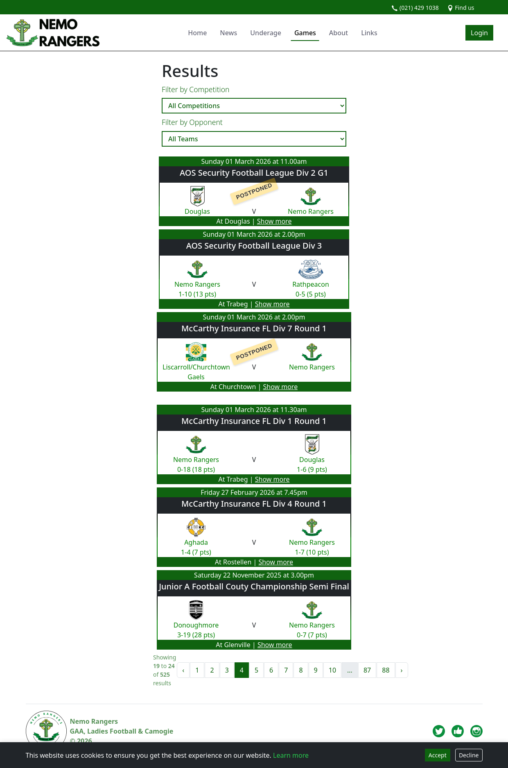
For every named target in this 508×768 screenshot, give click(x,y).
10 (332, 670)
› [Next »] (402, 670)
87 (367, 670)
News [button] (228, 32)
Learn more (291, 755)
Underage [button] (265, 32)
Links (369, 32)
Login (479, 32)
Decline (469, 755)
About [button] (338, 32)
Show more (274, 221)
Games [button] (305, 32)
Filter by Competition (196, 89)
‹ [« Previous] (183, 670)
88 (385, 670)
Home (197, 32)
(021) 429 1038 (414, 7)
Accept (438, 755)
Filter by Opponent (192, 122)
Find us (460, 7)
